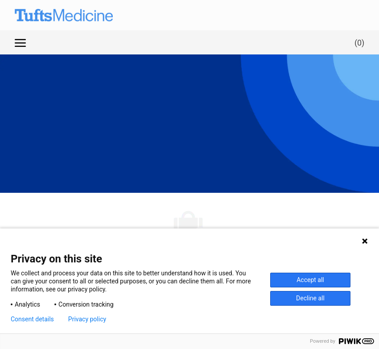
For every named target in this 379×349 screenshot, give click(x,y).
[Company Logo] (55, 15)
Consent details (32, 319)
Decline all (310, 298)
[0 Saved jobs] (357, 42)
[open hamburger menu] (20, 42)
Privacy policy (87, 319)
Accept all (310, 279)
